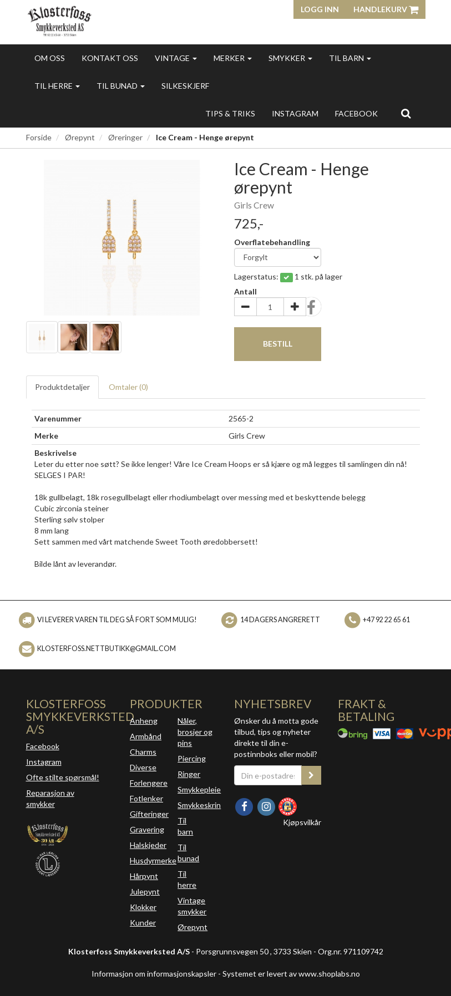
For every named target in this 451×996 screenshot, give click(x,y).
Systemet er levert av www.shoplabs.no (291, 973)
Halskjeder (148, 845)
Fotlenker (146, 798)
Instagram (44, 761)
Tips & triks (230, 113)
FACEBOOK (356, 113)
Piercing (192, 758)
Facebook (42, 746)
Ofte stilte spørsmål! (62, 777)
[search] (405, 113)
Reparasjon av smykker (50, 798)
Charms (143, 751)
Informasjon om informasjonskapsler (154, 973)
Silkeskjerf (185, 85)
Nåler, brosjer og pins (195, 732)
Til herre (57, 85)
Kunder (143, 922)
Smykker (290, 58)
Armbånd (145, 736)
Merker (233, 58)
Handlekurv (385, 9)
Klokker (143, 907)
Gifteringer (149, 814)
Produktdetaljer (62, 387)
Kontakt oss (110, 58)
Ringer (189, 774)
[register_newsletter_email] (311, 775)
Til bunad (121, 85)
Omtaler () (128, 387)
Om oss (49, 58)
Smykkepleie (199, 789)
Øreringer (125, 137)
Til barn (350, 58)
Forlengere (149, 782)
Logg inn (320, 9)
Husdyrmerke (153, 860)
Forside (39, 137)
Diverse (143, 767)
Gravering (147, 829)
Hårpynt (144, 876)
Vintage (176, 58)
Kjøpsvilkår (302, 822)
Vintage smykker (192, 906)
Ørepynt (80, 137)
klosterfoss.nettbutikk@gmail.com (106, 648)
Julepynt (145, 891)
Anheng (144, 720)
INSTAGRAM (295, 113)
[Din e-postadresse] (268, 775)
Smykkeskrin (199, 805)
